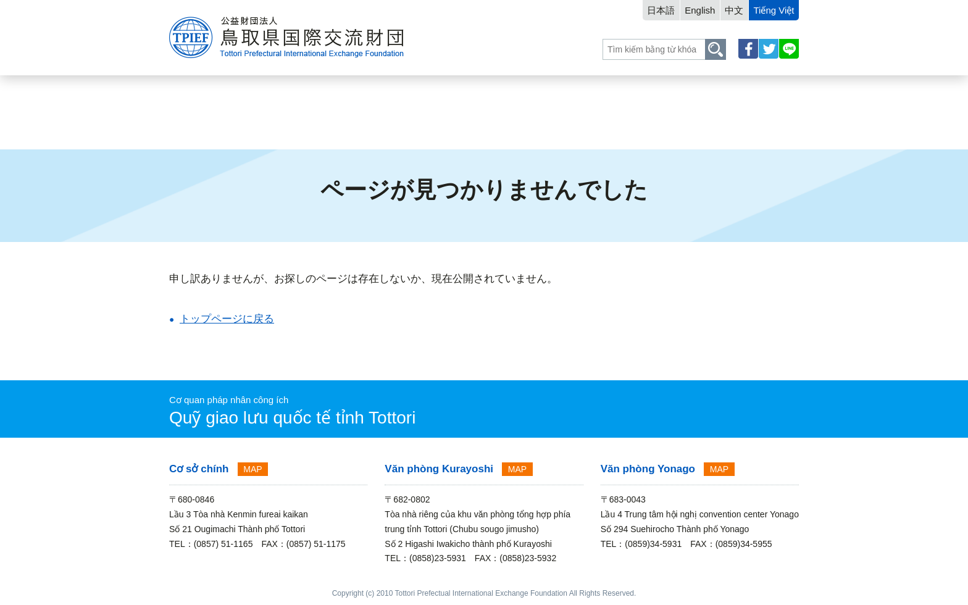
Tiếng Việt (773, 10)
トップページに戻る (227, 319)
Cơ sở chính (199, 469)
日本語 (661, 10)
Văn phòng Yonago (648, 469)
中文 (734, 10)
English (700, 10)
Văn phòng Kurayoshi (439, 469)
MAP (252, 469)
